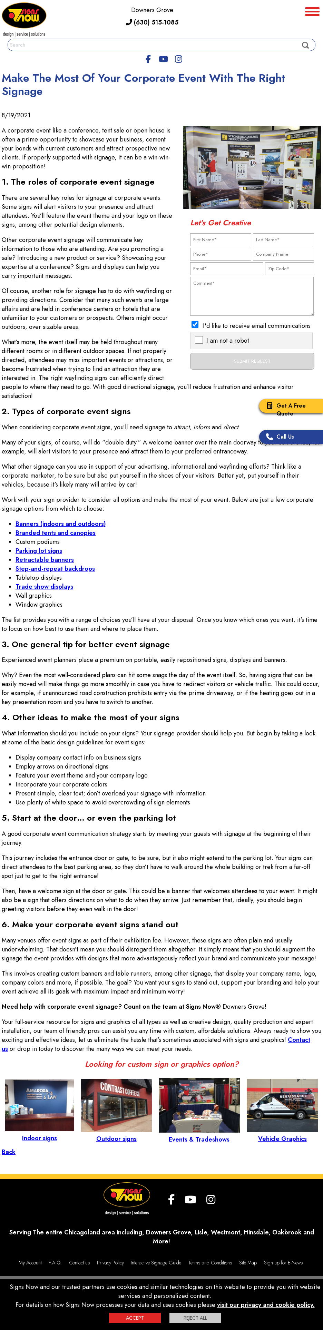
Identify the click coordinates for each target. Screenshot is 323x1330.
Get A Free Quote (284, 410)
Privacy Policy (110, 1262)
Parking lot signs (39, 550)
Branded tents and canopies (56, 532)
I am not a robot (227, 340)
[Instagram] (178, 58)
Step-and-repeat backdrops (55, 568)
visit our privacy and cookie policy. (266, 1304)
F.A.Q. (55, 1262)
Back (9, 1151)
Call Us (278, 437)
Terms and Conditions (210, 1262)
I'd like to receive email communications (257, 325)
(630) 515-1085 (152, 22)
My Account (30, 1262)
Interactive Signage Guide (156, 1262)
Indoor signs (39, 1134)
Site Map (248, 1262)
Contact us (79, 1262)
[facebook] (148, 58)
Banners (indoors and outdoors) (61, 523)
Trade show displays (44, 586)
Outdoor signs (116, 1134)
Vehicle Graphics (282, 1134)
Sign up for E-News (283, 1262)
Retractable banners (45, 559)
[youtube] (163, 58)
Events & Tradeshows (199, 1135)
